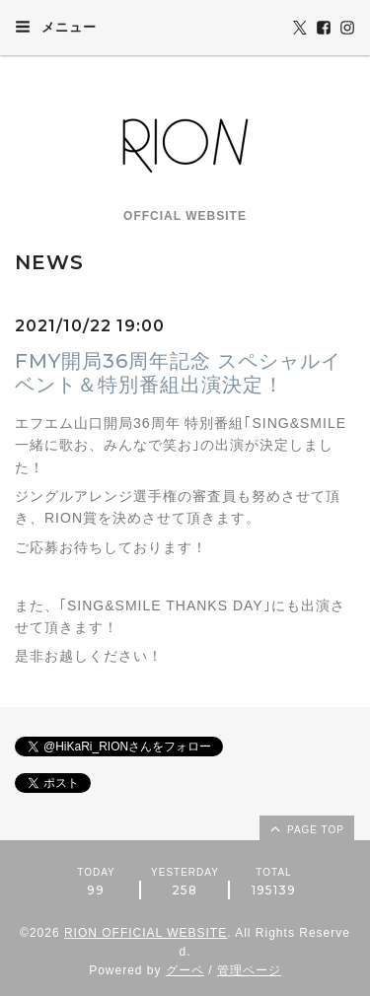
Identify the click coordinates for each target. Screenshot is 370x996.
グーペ (185, 970)
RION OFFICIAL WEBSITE (145, 933)
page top (305, 828)
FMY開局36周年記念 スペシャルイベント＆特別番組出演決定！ (178, 372)
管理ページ (249, 970)
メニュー (56, 27)
